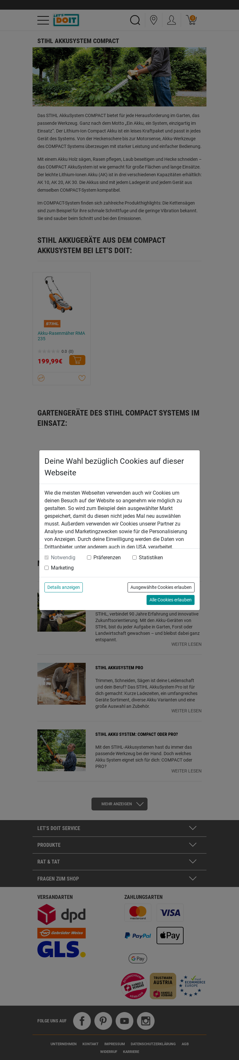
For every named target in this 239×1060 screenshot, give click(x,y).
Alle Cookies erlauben (170, 599)
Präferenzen (107, 557)
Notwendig (63, 557)
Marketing (62, 568)
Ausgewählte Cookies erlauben (161, 587)
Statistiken (151, 557)
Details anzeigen (63, 587)
